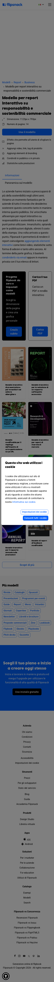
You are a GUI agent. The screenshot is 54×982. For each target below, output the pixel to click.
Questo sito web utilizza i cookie (27, 467)
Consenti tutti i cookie (35, 518)
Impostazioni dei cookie (34, 511)
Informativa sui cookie (23, 502)
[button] (6, 976)
